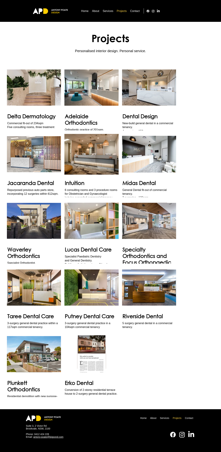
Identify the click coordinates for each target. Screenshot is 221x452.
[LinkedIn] (158, 11)
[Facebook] (148, 11)
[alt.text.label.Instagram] (153, 11)
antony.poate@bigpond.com (48, 437)
